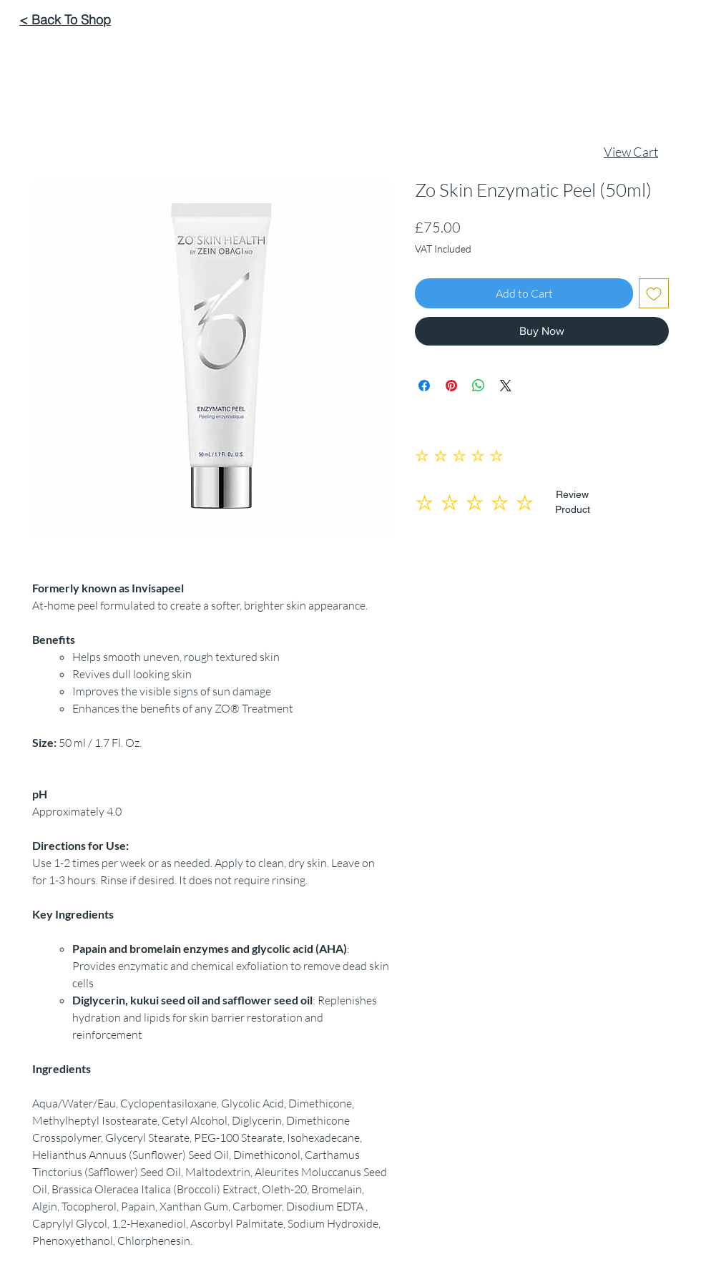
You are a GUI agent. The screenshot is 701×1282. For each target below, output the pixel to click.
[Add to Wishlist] (654, 293)
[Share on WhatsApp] (478, 385)
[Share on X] (505, 385)
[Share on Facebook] (424, 385)
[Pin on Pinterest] (451, 385)
